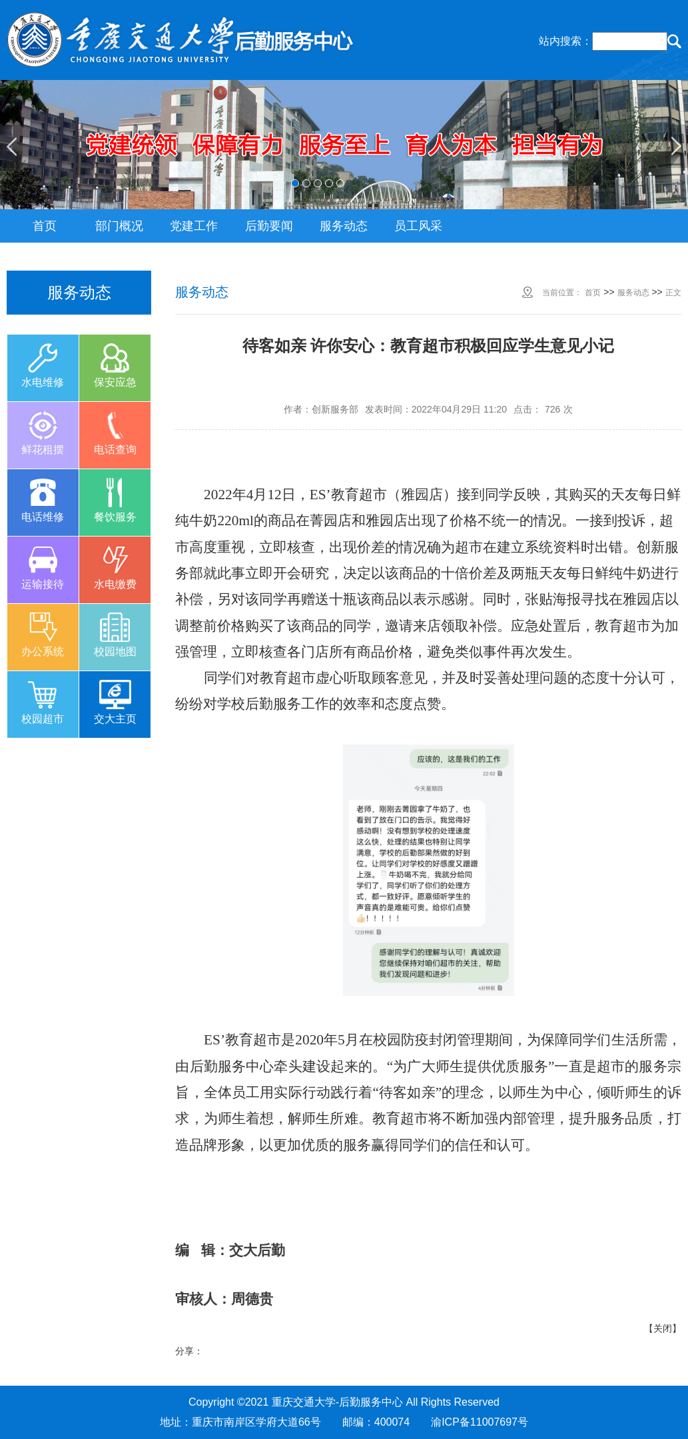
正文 (673, 292)
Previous (11, 146)
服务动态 (344, 226)
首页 (45, 226)
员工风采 (418, 226)
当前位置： (562, 292)
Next (676, 146)
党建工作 (194, 226)
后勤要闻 (269, 226)
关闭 (662, 1328)
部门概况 (119, 226)
